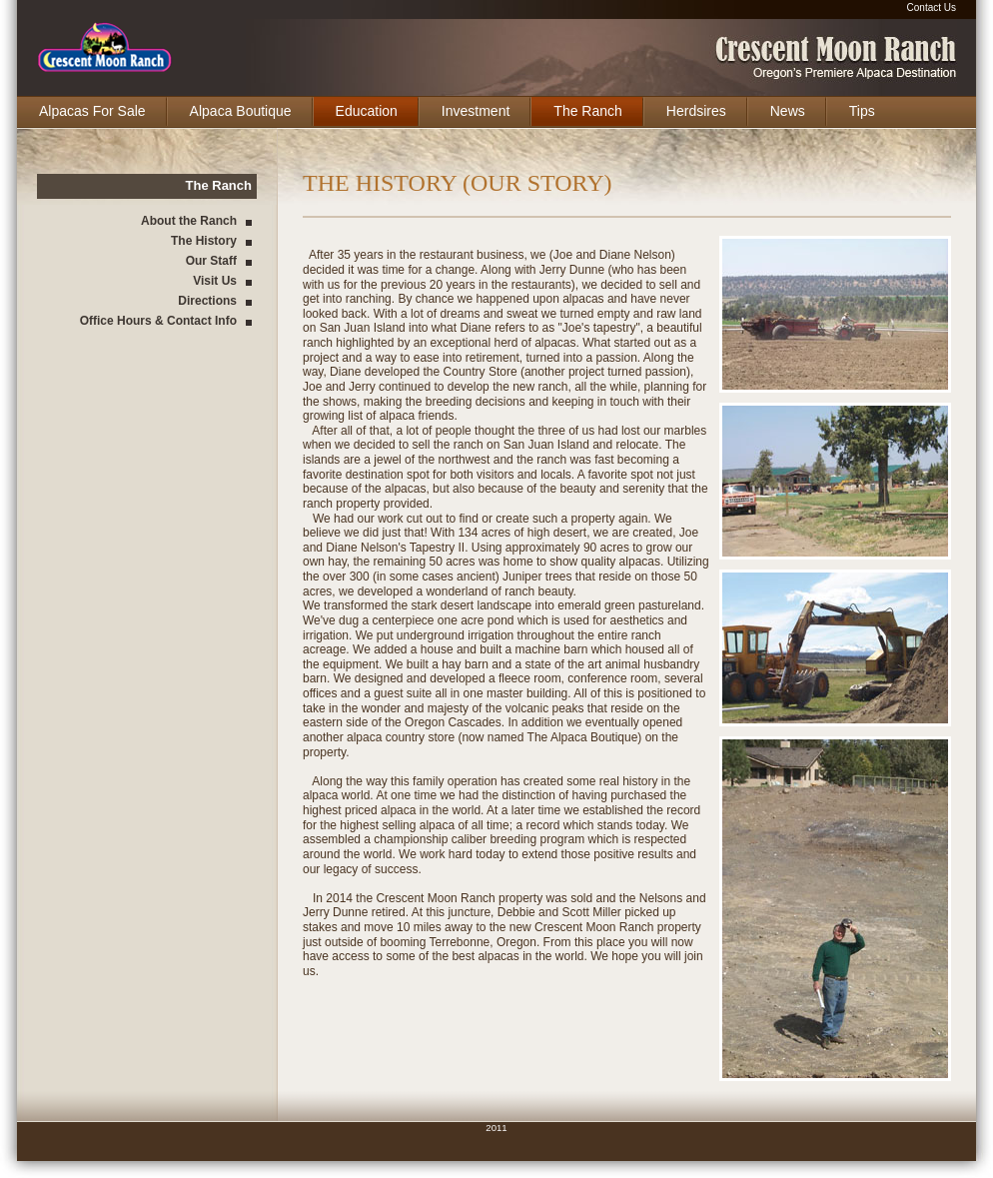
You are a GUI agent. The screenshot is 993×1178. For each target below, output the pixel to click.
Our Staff (211, 261)
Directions (207, 301)
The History (204, 241)
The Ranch (587, 111)
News (787, 111)
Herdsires (696, 111)
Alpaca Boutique (241, 111)
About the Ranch (189, 221)
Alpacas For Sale (92, 111)
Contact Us (931, 7)
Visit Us (215, 281)
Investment (475, 111)
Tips (862, 111)
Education (367, 111)
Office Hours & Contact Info (158, 321)
